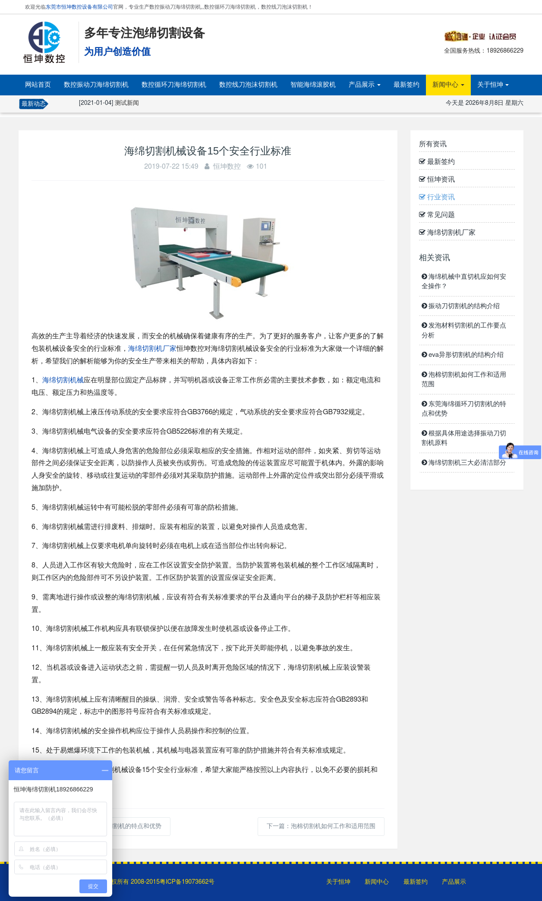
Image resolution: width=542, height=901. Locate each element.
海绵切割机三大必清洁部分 (464, 463)
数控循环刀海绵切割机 (174, 85)
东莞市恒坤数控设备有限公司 (79, 6)
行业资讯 (437, 197)
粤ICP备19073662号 (187, 882)
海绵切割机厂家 (152, 348)
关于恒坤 (493, 85)
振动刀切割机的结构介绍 (461, 306)
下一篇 (321, 826)
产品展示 (365, 85)
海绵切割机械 (63, 380)
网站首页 (38, 85)
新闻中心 (448, 85)
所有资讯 (433, 144)
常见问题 (437, 214)
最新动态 (34, 104)
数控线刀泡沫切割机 (248, 85)
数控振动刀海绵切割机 (96, 85)
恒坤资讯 (437, 179)
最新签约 (406, 85)
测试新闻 (127, 103)
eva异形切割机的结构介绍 (463, 355)
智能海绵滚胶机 (313, 85)
